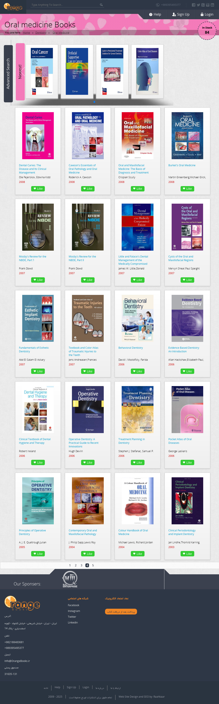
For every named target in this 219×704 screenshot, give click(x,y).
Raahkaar (159, 696)
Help (57, 687)
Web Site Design (128, 696)
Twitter (72, 617)
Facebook (73, 605)
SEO (146, 696)
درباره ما (100, 688)
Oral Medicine (61, 32)
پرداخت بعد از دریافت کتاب (121, 611)
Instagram (74, 611)
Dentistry (40, 32)
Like (38, 189)
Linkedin (73, 622)
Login (86, 687)
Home (26, 32)
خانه (46, 688)
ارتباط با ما (116, 688)
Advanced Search (7, 73)
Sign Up (71, 687)
